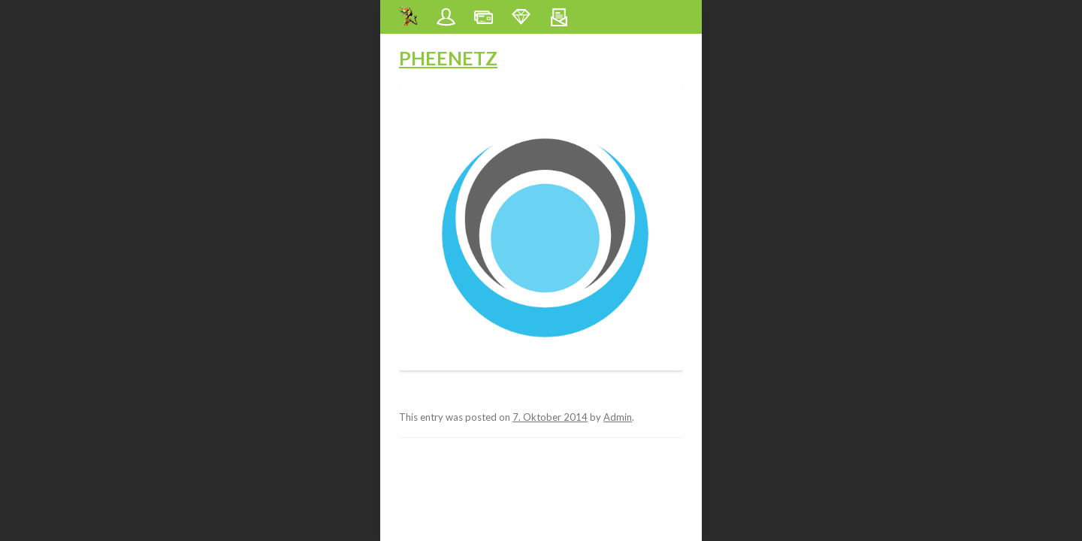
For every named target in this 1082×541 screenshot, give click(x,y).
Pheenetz (448, 58)
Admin (617, 417)
